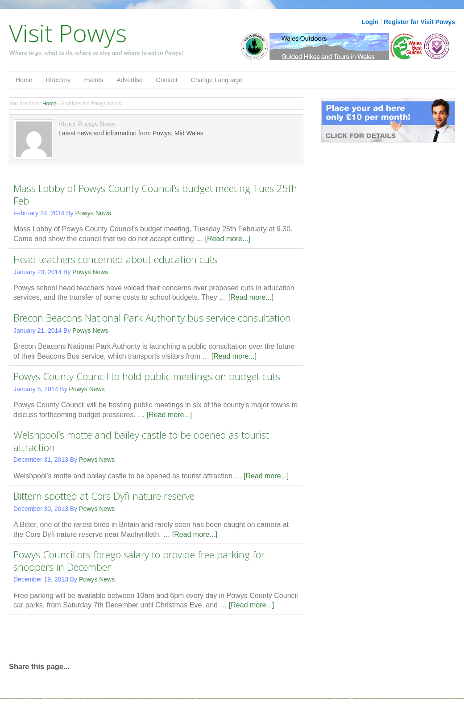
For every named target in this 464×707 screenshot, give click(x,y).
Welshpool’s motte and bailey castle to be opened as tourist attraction (141, 441)
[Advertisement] (113, 637)
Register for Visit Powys (419, 21)
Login (369, 21)
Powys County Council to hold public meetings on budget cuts (146, 376)
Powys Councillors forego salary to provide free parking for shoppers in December (139, 560)
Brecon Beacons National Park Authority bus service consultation (152, 317)
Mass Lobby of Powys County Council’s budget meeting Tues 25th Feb (155, 194)
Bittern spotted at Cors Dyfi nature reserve (104, 495)
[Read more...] (227, 239)
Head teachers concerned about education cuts (115, 259)
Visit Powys (68, 32)
